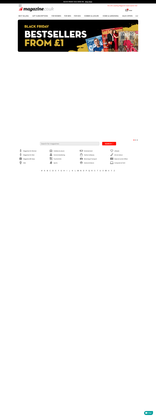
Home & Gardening (111, 16)
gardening (28, 412)
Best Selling (24, 16)
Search (109, 56)
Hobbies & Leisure (91, 16)
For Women (56, 16)
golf (21, 412)
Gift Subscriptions (40, 16)
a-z (137, 16)
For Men (67, 16)
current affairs (123, 410)
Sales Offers (127, 16)
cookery (134, 410)
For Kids (77, 16)
